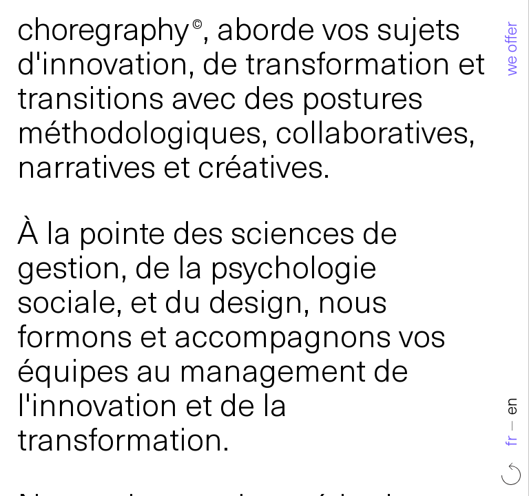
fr (407, 440)
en (407, 406)
